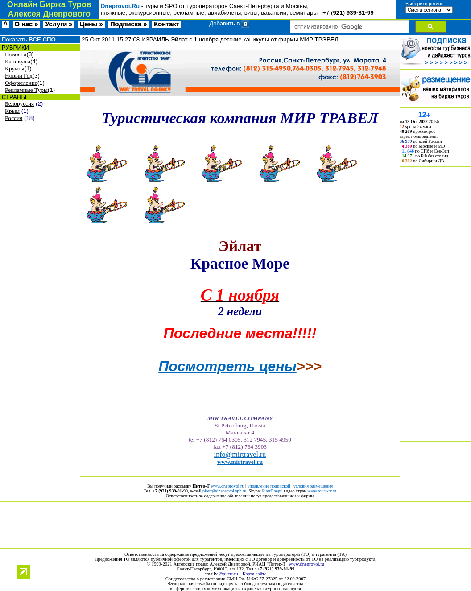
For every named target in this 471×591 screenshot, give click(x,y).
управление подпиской (268, 486)
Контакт (166, 24)
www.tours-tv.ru (321, 490)
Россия (13, 118)
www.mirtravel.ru (240, 462)
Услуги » (58, 24)
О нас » (26, 24)
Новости (15, 54)
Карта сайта (255, 573)
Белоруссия (19, 103)
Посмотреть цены (227, 366)
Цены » (91, 24)
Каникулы (17, 61)
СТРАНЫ (13, 97)
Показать (28, 39)
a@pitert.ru (227, 573)
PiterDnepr (271, 490)
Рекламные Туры (26, 90)
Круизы (14, 68)
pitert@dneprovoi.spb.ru (224, 490)
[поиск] (348, 27)
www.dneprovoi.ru (227, 486)
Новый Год (19, 75)
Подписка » (128, 24)
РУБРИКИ (14, 47)
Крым (12, 110)
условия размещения (313, 486)
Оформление (21, 82)
